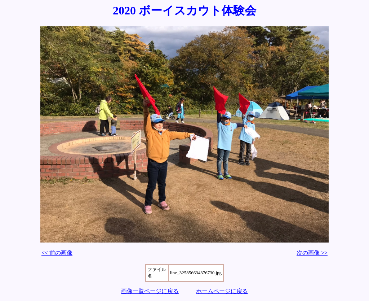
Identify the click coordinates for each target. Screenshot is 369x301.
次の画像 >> (312, 253)
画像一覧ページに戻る (150, 291)
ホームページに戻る (222, 291)
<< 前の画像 (56, 253)
